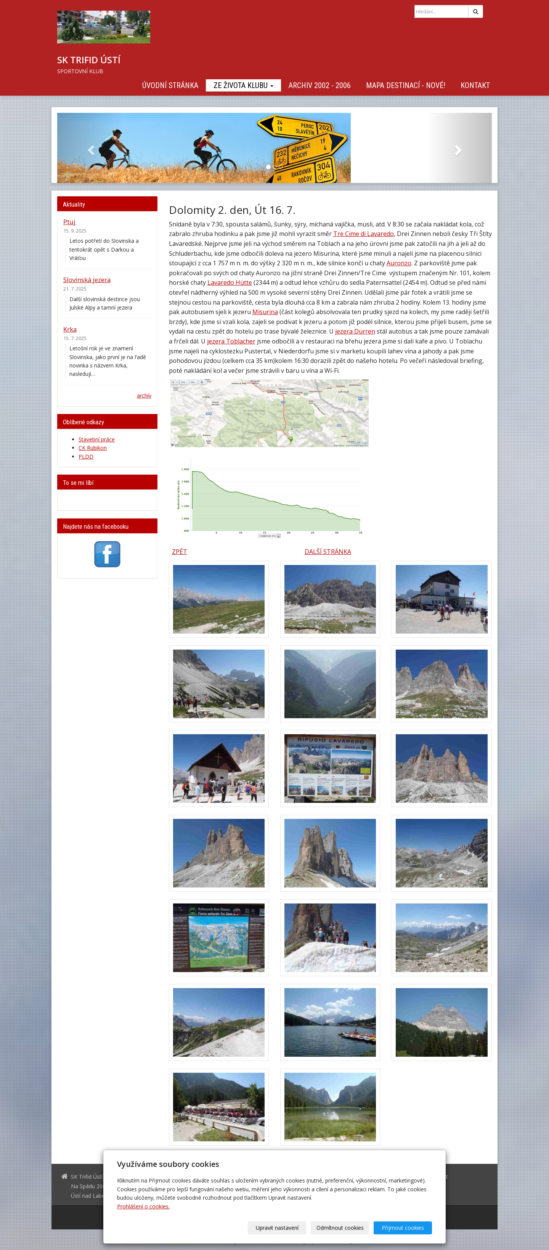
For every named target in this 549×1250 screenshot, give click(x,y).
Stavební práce (97, 439)
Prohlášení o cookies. (143, 1206)
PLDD (86, 456)
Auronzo (399, 263)
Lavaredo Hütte (229, 282)
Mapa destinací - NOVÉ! (405, 85)
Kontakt (475, 85)
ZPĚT (179, 551)
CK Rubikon (93, 447)
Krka (70, 329)
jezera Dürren (355, 331)
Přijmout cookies (403, 1227)
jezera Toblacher (231, 341)
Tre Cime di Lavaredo (363, 233)
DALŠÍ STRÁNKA (328, 551)
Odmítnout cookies (340, 1227)
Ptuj (69, 221)
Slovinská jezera (87, 279)
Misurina (265, 312)
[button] (89, 148)
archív (144, 395)
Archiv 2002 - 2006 (320, 85)
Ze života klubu (243, 85)
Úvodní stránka (170, 85)
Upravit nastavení (277, 1227)
